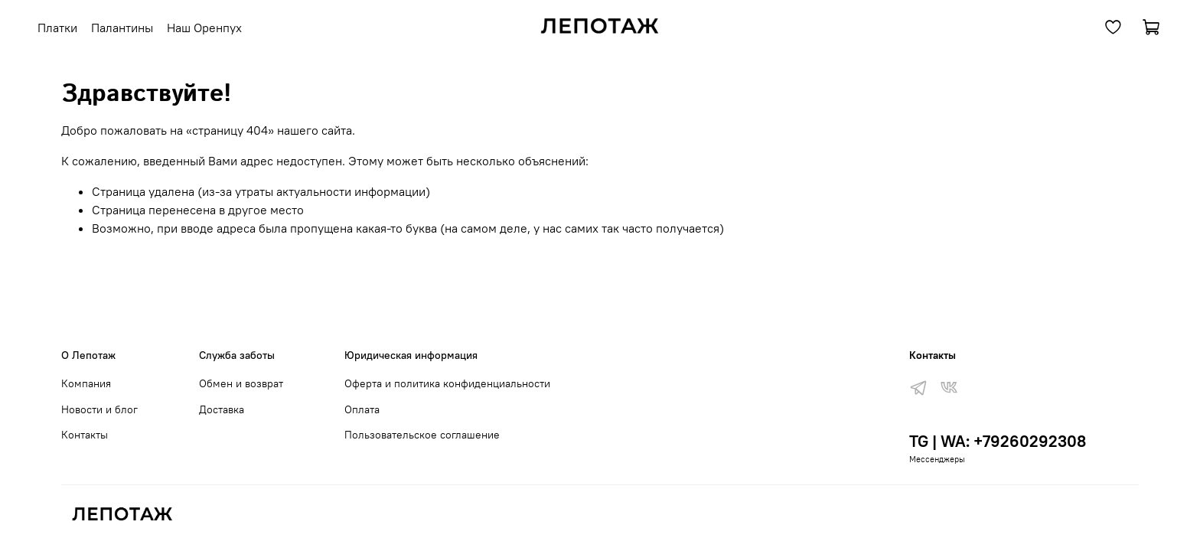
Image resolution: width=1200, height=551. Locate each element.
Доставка (221, 409)
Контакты (84, 435)
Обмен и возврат (241, 383)
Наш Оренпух (204, 27)
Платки (57, 27)
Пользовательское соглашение (422, 435)
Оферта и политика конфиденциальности (447, 383)
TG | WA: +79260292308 (997, 441)
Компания (86, 383)
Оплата (362, 409)
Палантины (122, 27)
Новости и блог (99, 409)
